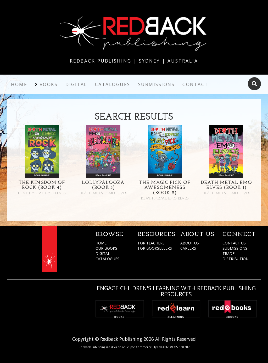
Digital (76, 84)
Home (19, 84)
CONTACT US (234, 243)
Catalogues (112, 84)
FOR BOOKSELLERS (155, 248)
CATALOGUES (107, 258)
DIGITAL (103, 253)
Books (49, 84)
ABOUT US (189, 243)
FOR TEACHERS (151, 243)
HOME (101, 243)
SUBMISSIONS (234, 248)
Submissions (156, 84)
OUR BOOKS (106, 248)
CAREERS (188, 248)
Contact (195, 84)
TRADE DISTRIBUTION (235, 256)
